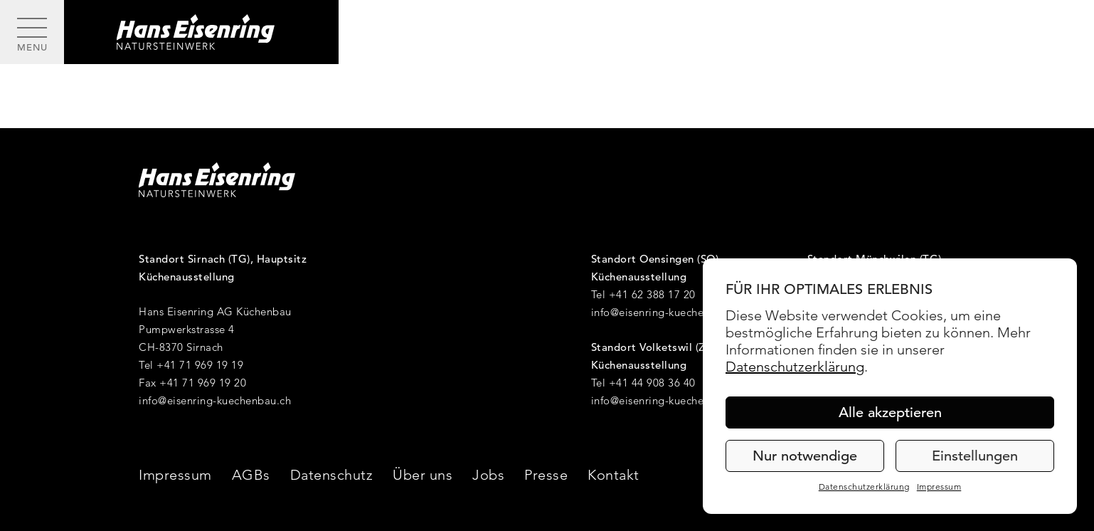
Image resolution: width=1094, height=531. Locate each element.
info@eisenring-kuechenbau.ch (215, 400)
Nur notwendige (805, 456)
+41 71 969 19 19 (199, 365)
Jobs (488, 474)
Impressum (939, 487)
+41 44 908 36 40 (652, 382)
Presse (546, 474)
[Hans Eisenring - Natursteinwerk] (201, 32)
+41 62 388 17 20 (652, 294)
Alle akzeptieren (890, 412)
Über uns (422, 474)
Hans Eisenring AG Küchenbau (215, 311)
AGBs (251, 474)
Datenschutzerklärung (795, 366)
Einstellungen (975, 456)
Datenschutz (331, 474)
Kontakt (613, 474)
